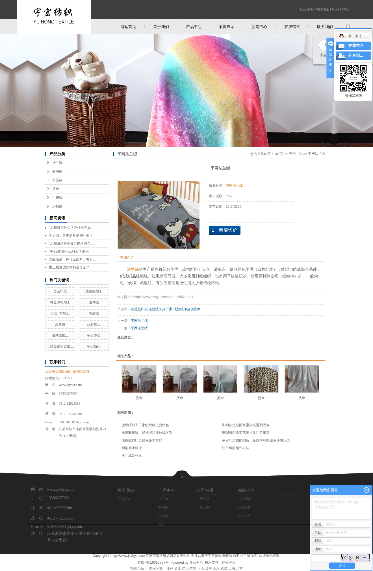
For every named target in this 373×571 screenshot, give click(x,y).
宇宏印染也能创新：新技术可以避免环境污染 (256, 440)
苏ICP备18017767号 (153, 562)
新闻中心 (259, 26)
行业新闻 (244, 507)
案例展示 (227, 26)
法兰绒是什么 (132, 456)
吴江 (177, 568)
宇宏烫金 (94, 335)
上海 (231, 568)
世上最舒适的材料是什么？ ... (71, 267)
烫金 (55, 189)
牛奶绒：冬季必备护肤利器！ (71, 236)
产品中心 (194, 26)
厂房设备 (203, 507)
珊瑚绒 (57, 171)
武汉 (223, 568)
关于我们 (161, 26)
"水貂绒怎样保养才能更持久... (71, 243)
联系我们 (325, 26)
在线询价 (224, 230)
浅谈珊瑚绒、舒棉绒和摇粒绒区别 (147, 433)
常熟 (193, 568)
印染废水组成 (132, 448)
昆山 (185, 568)
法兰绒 (57, 163)
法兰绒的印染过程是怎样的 (142, 440)
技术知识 (244, 516)
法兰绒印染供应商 (187, 309)
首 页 (279, 154)
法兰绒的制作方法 (235, 448)
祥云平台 (196, 562)
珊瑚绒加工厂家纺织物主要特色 (145, 425)
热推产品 (137, 568)
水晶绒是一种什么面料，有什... (72, 259)
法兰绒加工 (93, 291)
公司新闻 (244, 499)
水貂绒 (57, 206)
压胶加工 (94, 324)
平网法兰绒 (316, 154)
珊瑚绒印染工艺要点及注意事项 (246, 433)
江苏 (169, 568)
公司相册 (204, 490)
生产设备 (203, 499)
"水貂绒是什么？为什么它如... (71, 228)
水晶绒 (57, 180)
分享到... (355, 55)
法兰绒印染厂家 (160, 309)
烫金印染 (60, 291)
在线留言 (292, 26)
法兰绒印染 (139, 309)
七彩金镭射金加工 (60, 346)
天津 (216, 568)
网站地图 (322, 9)
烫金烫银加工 (60, 302)
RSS (335, 9)
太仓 (200, 568)
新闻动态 (246, 490)
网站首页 (128, 26)
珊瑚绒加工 (60, 335)
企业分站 (306, 9)
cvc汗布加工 (60, 313)
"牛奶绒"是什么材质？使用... (70, 251)
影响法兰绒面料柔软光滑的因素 (246, 425)
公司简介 (124, 499)
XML (345, 9)
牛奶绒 (57, 198)
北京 (239, 568)
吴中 (208, 568)
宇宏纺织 (94, 346)
